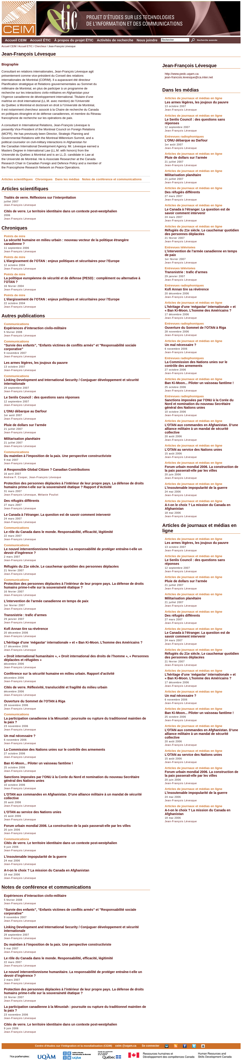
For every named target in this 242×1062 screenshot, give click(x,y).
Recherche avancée (207, 40)
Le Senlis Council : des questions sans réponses (42, 397)
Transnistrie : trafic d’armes (25, 615)
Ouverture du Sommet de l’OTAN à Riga (34, 701)
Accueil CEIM (16, 40)
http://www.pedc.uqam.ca (181, 74)
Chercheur (40, 46)
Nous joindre (147, 40)
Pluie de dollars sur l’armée (25, 425)
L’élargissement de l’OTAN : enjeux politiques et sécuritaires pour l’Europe (62, 261)
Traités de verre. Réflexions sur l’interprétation (40, 197)
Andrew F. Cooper (15, 477)
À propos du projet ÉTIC (74, 40)
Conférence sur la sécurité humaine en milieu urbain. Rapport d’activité (59, 673)
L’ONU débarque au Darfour (25, 411)
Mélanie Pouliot (48, 494)
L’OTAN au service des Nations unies (32, 812)
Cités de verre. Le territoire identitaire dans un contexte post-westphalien (60, 211)
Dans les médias (67, 179)
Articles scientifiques (17, 179)
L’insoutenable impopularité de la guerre (35, 856)
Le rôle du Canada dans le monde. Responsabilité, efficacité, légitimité (58, 532)
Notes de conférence (97, 179)
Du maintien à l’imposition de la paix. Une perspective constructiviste (57, 456)
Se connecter (150, 1045)
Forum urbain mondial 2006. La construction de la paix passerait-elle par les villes (67, 826)
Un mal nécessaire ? (19, 736)
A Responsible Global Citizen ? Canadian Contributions (47, 469)
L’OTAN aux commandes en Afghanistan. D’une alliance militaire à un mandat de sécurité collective (201, 428)
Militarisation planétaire (22, 439)
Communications (129, 179)
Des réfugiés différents (21, 501)
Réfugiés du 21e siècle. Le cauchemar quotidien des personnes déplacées (61, 566)
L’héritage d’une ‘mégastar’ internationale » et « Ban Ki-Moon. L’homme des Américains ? (73, 642)
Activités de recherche (115, 40)
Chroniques (44, 179)
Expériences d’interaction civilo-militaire (35, 328)
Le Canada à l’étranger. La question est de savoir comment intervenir (57, 514)
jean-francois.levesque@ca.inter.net (189, 77)
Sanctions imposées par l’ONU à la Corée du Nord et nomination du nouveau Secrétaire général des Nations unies (199, 403)
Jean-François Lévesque (20, 205)
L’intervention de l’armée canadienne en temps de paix (46, 601)
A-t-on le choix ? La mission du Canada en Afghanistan (46, 870)
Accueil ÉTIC (40, 40)
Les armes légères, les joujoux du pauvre (36, 363)
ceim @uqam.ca (125, 1045)
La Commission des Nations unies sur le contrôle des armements (54, 749)
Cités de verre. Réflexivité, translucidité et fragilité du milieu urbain (55, 687)
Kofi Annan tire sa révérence (26, 629)
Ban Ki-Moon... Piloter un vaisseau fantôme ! (38, 763)
